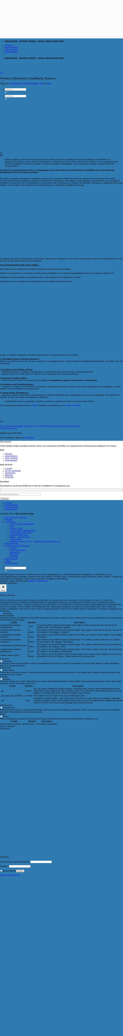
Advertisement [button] (6, 705)
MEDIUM (9, 475)
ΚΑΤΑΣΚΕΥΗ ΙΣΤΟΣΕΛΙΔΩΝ (17, 546)
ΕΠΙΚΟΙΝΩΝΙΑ (11, 52)
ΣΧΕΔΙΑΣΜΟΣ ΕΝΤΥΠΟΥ (21, 533)
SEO (12, 526)
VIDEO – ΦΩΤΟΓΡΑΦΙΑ (20, 537)
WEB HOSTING (12, 544)
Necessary (7, 613)
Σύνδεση (20, 871)
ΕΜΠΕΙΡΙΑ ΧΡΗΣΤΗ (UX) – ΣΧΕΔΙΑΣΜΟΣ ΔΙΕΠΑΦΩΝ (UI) (35, 542)
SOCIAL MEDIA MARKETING (22, 531)
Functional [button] (4, 659)
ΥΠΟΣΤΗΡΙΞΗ (16, 539)
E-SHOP (8, 469)
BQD (49, 83)
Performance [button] (5, 668)
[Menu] (7, 81)
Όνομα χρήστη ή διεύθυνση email (15, 862)
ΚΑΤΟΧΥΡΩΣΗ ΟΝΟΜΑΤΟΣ (22, 524)
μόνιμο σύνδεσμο (72, 405)
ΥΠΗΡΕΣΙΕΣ (10, 522)
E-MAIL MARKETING (19, 535)
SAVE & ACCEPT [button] (7, 726)
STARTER (9, 478)
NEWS (8, 561)
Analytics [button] (4, 677)
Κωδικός (4, 866)
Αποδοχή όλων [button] (22, 581)
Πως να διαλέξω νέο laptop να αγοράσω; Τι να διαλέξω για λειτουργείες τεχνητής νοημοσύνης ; (40, 426)
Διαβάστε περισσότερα (38, 581)
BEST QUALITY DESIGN (16, 518)
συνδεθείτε (29, 438)
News (1, 73)
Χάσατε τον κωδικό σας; (10, 875)
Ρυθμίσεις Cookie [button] (7, 581)
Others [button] (3, 714)
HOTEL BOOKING (13, 471)
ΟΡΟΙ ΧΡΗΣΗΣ (11, 50)
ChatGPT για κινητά (8, 428)
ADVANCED (10, 473)
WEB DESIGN (11, 48)
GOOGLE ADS (16, 529)
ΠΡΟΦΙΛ (8, 45)
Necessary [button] (4, 611)
